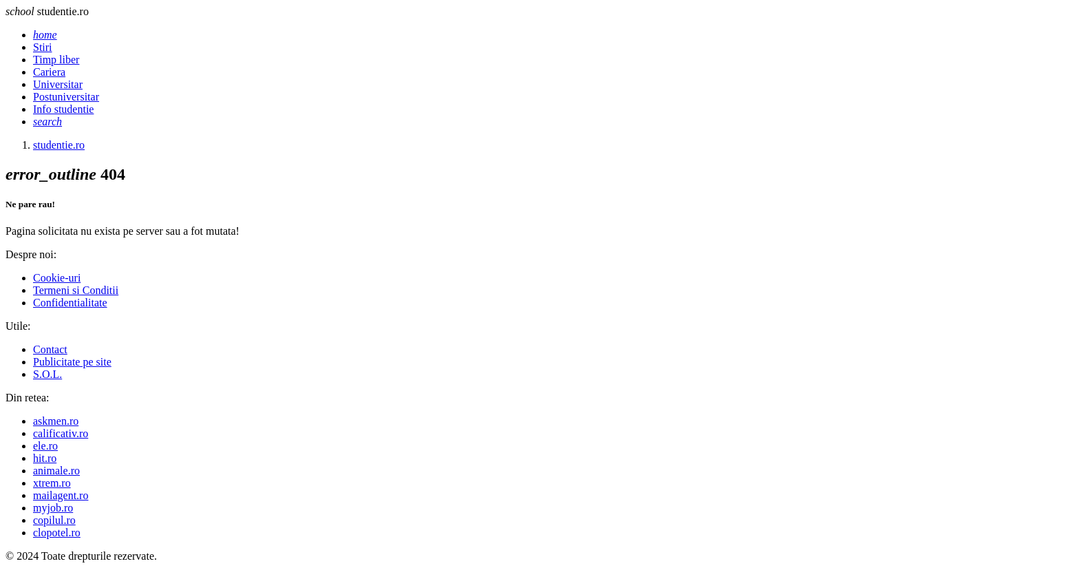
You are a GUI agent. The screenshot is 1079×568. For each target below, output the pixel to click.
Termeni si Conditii (75, 290)
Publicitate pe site (72, 362)
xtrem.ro (52, 483)
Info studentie (63, 109)
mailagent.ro (60, 495)
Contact (50, 349)
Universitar (58, 84)
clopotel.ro (57, 532)
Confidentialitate (70, 302)
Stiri (42, 47)
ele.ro (45, 446)
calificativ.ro (60, 433)
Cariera (49, 72)
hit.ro (44, 458)
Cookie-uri (57, 278)
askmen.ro (55, 421)
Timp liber (56, 59)
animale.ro (56, 470)
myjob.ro (53, 508)
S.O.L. (47, 374)
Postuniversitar (66, 97)
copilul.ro (54, 520)
